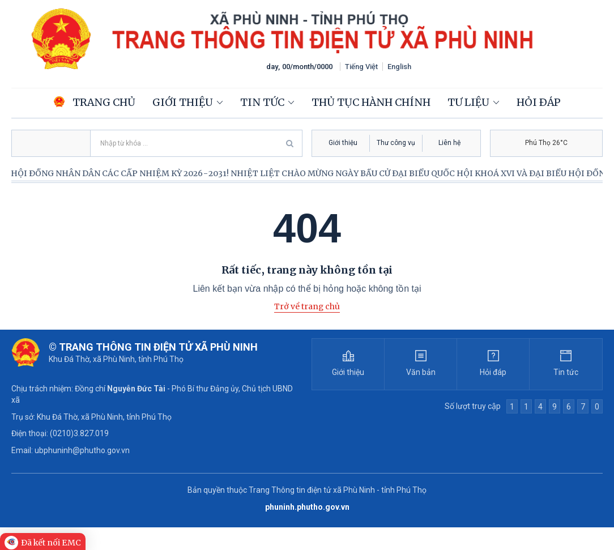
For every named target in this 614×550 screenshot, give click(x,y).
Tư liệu (468, 102)
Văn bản (421, 372)
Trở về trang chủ (307, 306)
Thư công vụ (396, 143)
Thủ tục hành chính (371, 102)
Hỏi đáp (539, 102)
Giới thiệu (182, 102)
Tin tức (262, 102)
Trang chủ (94, 102)
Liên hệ (449, 143)
